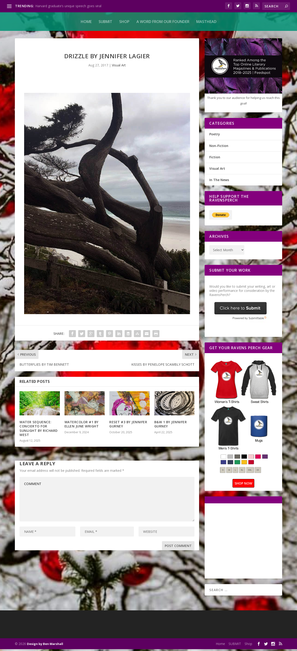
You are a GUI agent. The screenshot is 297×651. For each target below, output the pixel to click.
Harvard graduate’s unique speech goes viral (68, 6)
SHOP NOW (243, 485)
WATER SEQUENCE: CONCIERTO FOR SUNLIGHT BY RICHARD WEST (38, 430)
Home (86, 21)
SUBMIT (105, 21)
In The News (219, 181)
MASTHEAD (206, 21)
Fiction (214, 159)
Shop (124, 21)
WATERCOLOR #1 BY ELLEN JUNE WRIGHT (82, 426)
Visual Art (119, 67)
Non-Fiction (218, 147)
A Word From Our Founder (162, 21)
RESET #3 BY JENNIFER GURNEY (128, 426)
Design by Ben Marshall (45, 646)
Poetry (214, 136)
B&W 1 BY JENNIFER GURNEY (170, 426)
